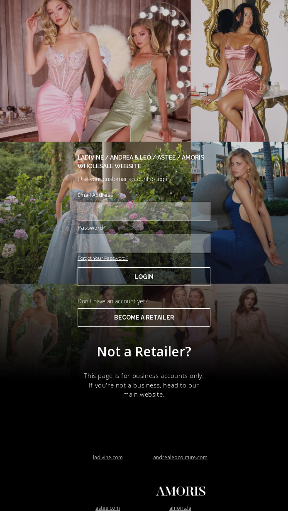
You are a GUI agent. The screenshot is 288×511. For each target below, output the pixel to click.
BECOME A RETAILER (144, 317)
